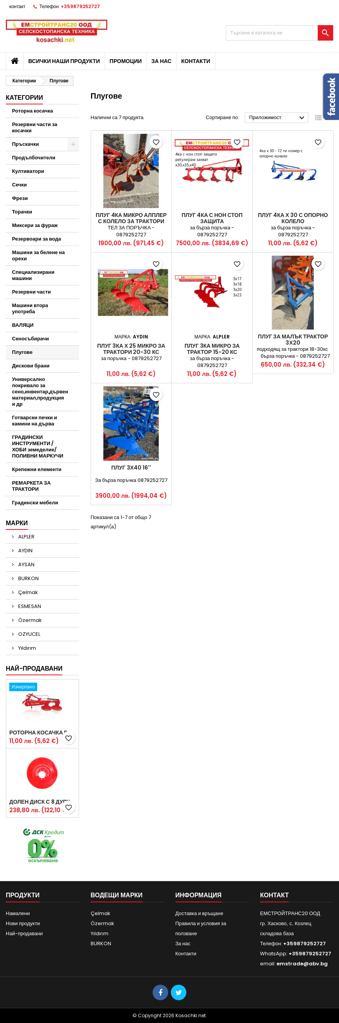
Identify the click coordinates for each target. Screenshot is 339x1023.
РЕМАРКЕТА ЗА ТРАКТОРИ (31, 486)
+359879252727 (80, 6)
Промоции (126, 61)
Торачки (22, 211)
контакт (17, 6)
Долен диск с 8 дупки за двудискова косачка (42, 802)
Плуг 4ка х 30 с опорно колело (293, 218)
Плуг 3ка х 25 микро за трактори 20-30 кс (131, 349)
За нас (161, 61)
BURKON (28, 578)
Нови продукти (23, 923)
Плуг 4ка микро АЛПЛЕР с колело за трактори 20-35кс (131, 221)
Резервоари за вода (36, 239)
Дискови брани (31, 365)
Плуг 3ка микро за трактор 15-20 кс (211, 349)
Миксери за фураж (35, 225)
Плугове (22, 352)
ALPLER (25, 536)
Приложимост (277, 118)
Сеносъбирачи (30, 338)
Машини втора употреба (30, 308)
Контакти (195, 61)
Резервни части (31, 291)
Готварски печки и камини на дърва (34, 420)
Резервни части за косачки (34, 127)
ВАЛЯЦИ (23, 325)
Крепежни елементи (37, 469)
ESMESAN (29, 606)
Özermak (29, 620)
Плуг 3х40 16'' (131, 467)
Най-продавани (34, 668)
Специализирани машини (33, 275)
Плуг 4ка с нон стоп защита (212, 218)
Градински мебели (35, 502)
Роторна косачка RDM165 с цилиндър (42, 732)
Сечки (19, 184)
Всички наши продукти (64, 61)
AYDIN (25, 550)
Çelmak (27, 592)
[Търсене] (279, 33)
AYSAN (25, 564)
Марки (17, 523)
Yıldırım (26, 648)
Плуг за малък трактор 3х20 (293, 340)
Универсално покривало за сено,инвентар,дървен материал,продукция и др (40, 392)
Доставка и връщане (200, 913)
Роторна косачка (32, 110)
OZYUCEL (28, 634)
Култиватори (28, 171)
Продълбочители (33, 157)
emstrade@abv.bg (302, 963)
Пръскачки (25, 144)
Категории (24, 97)
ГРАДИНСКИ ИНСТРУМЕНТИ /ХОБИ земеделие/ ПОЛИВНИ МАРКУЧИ (37, 446)
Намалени (18, 913)
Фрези (20, 198)
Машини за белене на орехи (38, 255)
